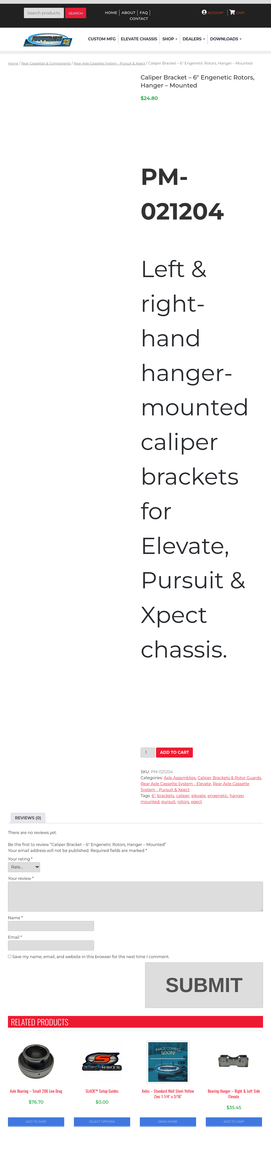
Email (15, 937)
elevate (198, 795)
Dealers (194, 39)
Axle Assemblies (180, 777)
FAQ (144, 12)
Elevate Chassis (139, 39)
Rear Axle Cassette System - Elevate (176, 783)
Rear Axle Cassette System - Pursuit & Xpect (109, 63)
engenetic (218, 795)
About (128, 12)
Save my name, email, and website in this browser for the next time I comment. (90, 956)
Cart (237, 13)
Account (212, 13)
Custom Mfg (102, 39)
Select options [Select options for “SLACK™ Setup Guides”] (102, 1121)
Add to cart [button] (36, 1121)
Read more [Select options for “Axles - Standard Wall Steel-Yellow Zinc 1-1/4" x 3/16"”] (168, 1121)
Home (111, 12)
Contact (139, 18)
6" (154, 795)
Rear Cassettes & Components (46, 63)
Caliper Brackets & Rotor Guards (229, 777)
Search (75, 13)
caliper (183, 795)
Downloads (225, 39)
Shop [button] (169, 39)
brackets (165, 795)
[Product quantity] (148, 753)
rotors (183, 801)
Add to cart (174, 752)
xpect (196, 801)
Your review (21, 878)
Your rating (20, 859)
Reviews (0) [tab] (28, 818)
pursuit (168, 801)
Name (15, 918)
